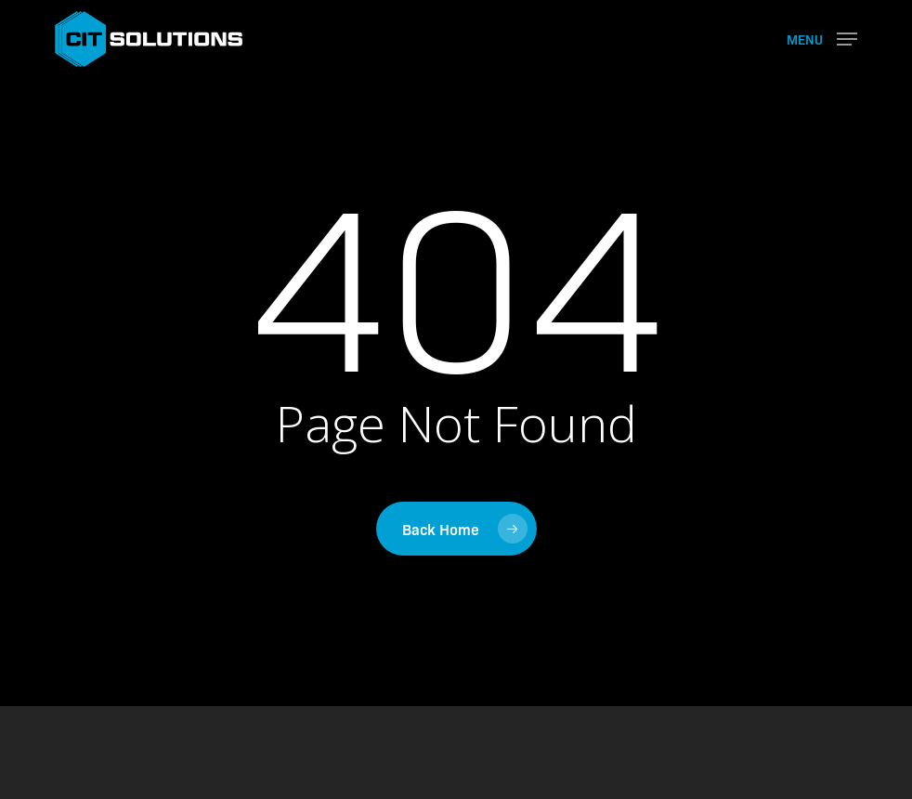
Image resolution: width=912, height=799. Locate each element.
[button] (822, 36)
